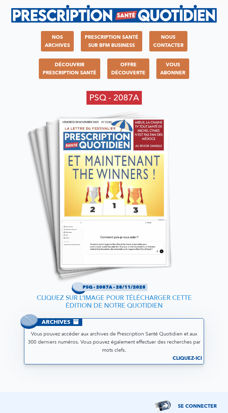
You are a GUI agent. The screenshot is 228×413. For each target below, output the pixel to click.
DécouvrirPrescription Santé (69, 68)
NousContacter (168, 41)
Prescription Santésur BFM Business (111, 41)
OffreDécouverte (128, 68)
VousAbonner (172, 68)
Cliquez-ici (187, 358)
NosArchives (57, 41)
